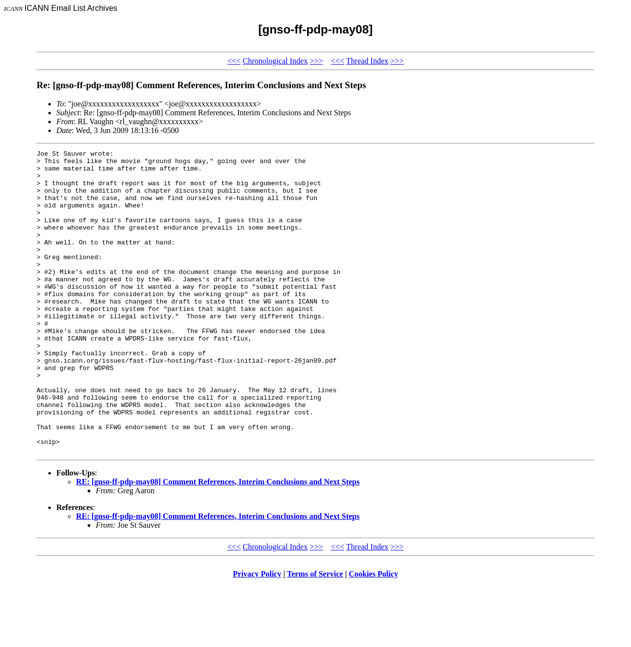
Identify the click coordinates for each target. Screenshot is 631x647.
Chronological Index (275, 61)
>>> (316, 61)
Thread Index (367, 61)
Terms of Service (315, 634)
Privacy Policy (257, 634)
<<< (234, 61)
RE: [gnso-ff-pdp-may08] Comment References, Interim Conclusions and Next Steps (217, 542)
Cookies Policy (373, 634)
